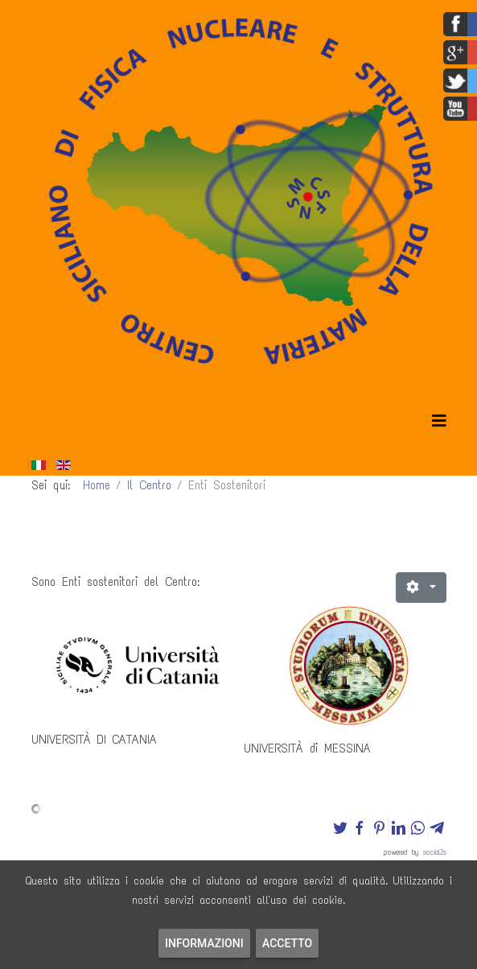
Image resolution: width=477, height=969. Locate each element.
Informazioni (204, 943)
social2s (434, 851)
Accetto (287, 943)
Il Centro (149, 485)
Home (96, 485)
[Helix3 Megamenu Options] (439, 421)
